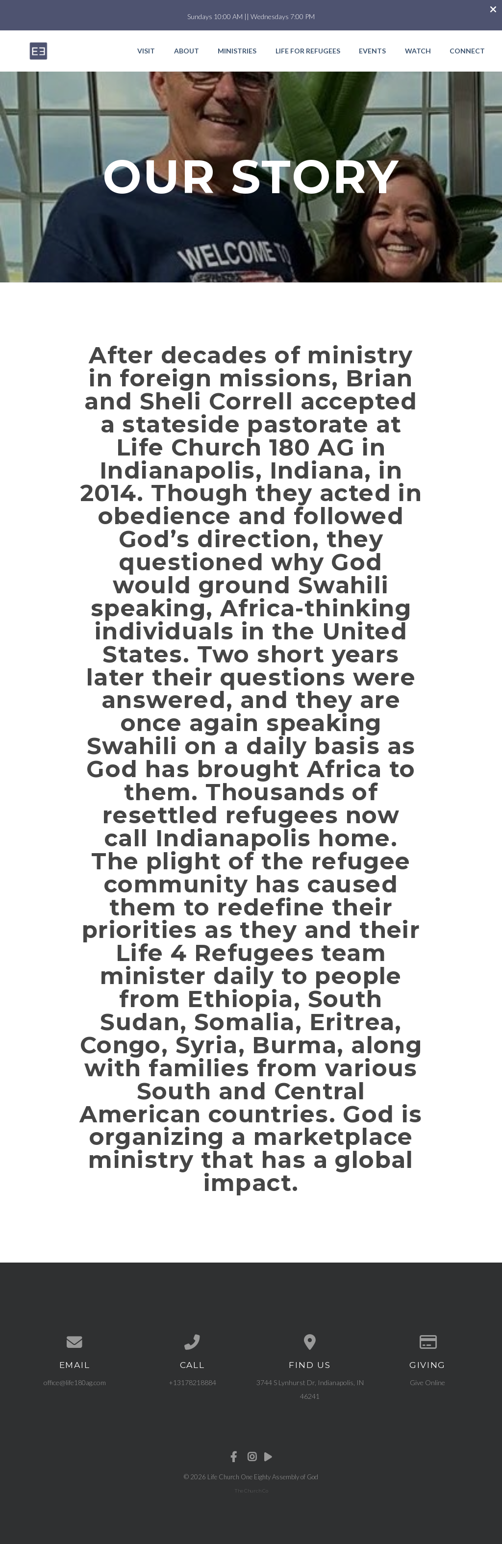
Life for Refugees (308, 51)
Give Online (427, 1382)
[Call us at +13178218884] (192, 1342)
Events (372, 51)
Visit (146, 51)
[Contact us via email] (74, 1342)
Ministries (237, 51)
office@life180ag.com (75, 1382)
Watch (418, 51)
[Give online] (427, 1342)
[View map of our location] (310, 1342)
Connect (467, 51)
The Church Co (251, 1490)
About (186, 51)
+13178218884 (192, 1382)
